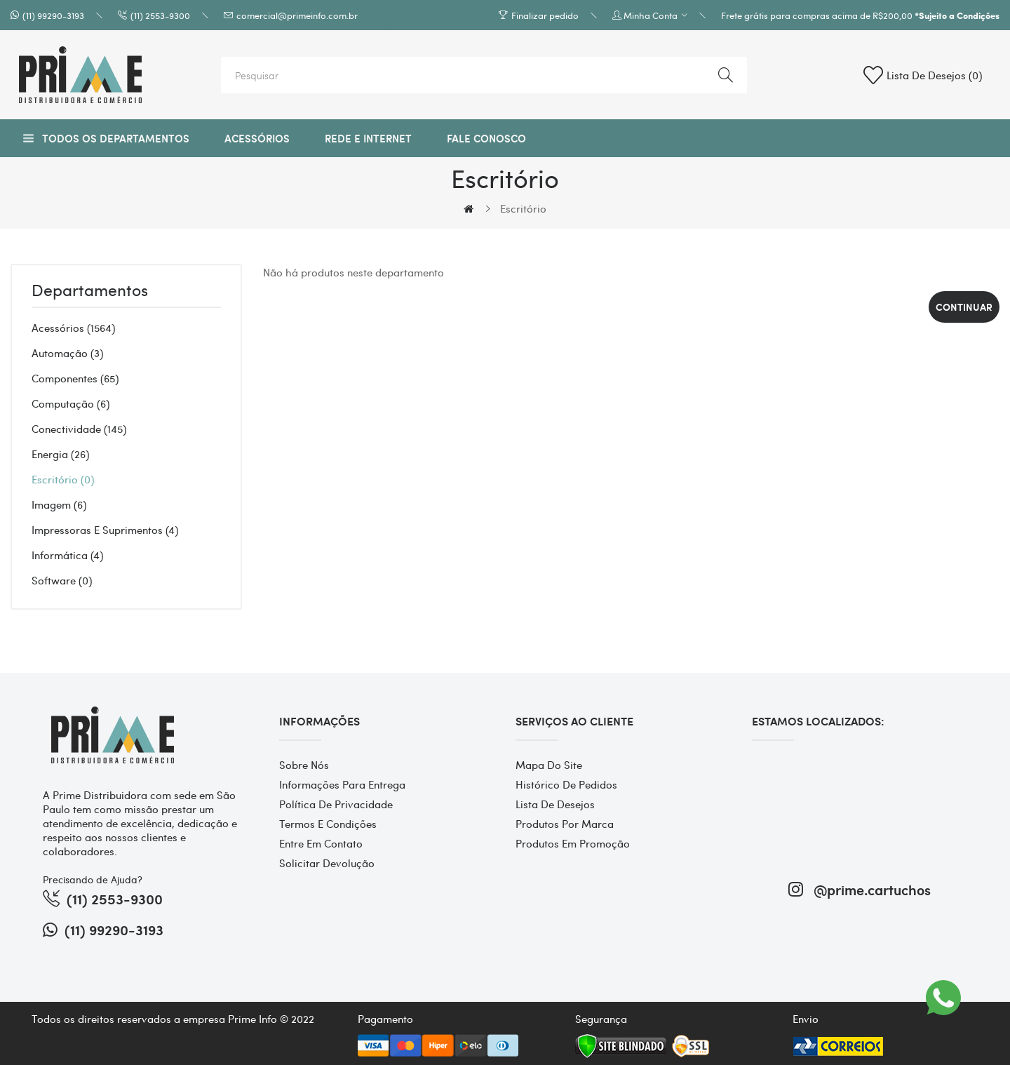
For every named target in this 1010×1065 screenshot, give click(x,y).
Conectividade (79, 428)
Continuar (964, 307)
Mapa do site (549, 764)
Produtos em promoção (573, 843)
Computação (70, 403)
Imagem (59, 504)
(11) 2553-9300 (160, 15)
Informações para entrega (342, 784)
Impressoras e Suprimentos (105, 529)
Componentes (75, 378)
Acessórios (73, 327)
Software (62, 580)
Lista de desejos (555, 804)
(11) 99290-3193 (53, 15)
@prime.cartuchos (859, 889)
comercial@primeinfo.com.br (297, 15)
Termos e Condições (328, 823)
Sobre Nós (304, 764)
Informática (67, 555)
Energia (60, 454)
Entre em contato (321, 843)
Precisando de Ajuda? (92, 879)
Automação (67, 353)
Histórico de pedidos (566, 784)
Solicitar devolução (327, 863)
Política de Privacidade (336, 804)
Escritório (523, 208)
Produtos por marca (565, 823)
